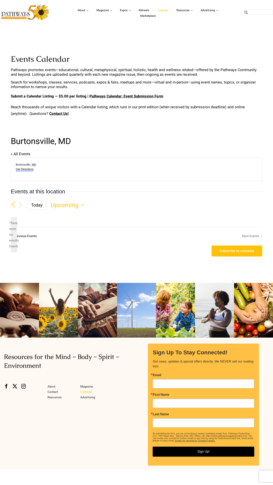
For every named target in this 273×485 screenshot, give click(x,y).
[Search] (246, 12)
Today (37, 205)
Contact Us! (59, 113)
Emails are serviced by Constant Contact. (195, 440)
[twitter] (15, 386)
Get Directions (25, 169)
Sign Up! (203, 451)
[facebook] (6, 386)
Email (157, 375)
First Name (161, 394)
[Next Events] (20, 205)
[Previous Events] (13, 204)
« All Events (20, 154)
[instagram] (23, 386)
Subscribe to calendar (237, 251)
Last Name (161, 414)
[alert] (14, 234)
